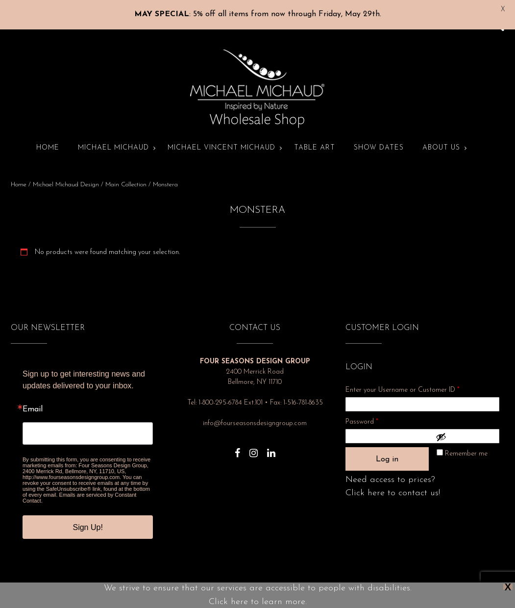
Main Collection (126, 177)
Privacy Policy (194, 592)
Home (47, 140)
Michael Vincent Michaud (221, 140)
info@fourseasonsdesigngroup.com (255, 415)
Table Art (314, 140)
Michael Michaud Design (66, 177)
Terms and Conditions (314, 592)
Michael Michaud (113, 140)
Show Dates (379, 140)
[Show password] (465, 429)
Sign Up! (87, 519)
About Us (441, 140)
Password (374, 412)
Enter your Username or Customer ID (402, 382)
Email (33, 401)
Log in (387, 452)
